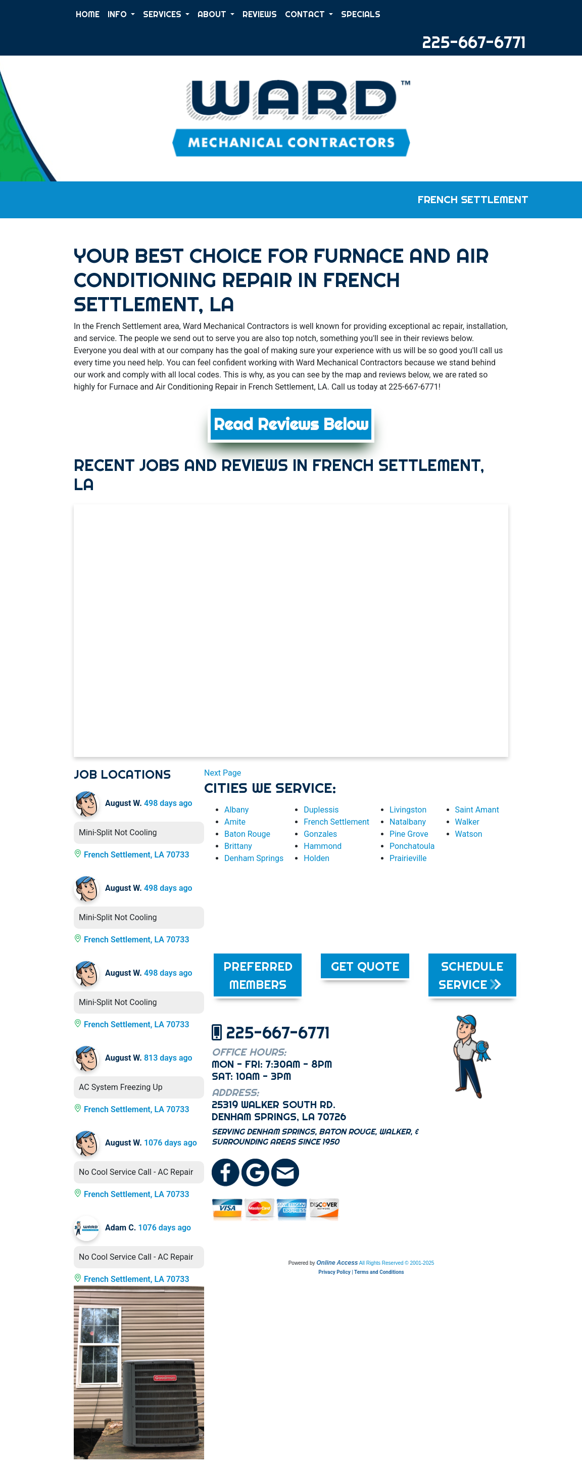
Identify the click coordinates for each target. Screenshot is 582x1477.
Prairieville (408, 858)
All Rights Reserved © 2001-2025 (396, 1263)
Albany (236, 810)
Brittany (238, 846)
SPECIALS (360, 14)
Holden (316, 858)
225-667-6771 (474, 42)
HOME (88, 14)
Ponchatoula (412, 846)
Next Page (222, 773)
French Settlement (336, 822)
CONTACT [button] (306, 14)
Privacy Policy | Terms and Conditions (361, 1272)
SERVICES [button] (163, 14)
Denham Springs (253, 858)
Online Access (337, 1262)
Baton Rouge (247, 834)
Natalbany (408, 822)
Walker (467, 822)
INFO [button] (118, 14)
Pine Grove (409, 834)
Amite (235, 822)
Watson (468, 834)
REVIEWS (260, 14)
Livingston (408, 810)
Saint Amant (477, 810)
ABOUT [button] (213, 14)
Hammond (323, 846)
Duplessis (321, 810)
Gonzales (320, 834)
